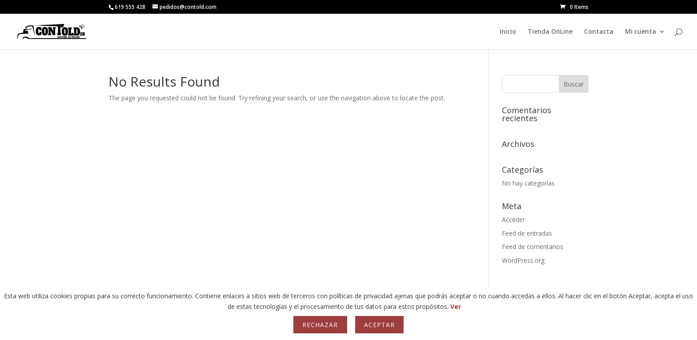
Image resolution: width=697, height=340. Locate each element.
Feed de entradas (527, 233)
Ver (455, 306)
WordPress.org (523, 260)
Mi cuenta (640, 32)
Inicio (508, 32)
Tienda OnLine (550, 32)
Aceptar (379, 324)
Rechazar (320, 324)
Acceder (513, 219)
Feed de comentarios (532, 246)
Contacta (598, 32)
